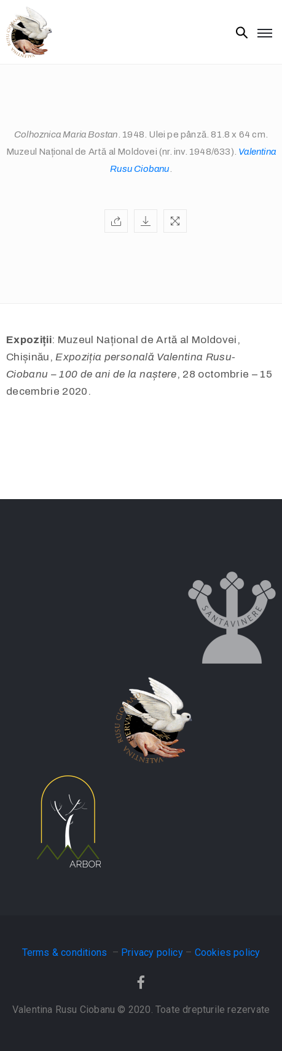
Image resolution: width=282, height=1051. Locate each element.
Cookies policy (227, 952)
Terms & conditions (66, 952)
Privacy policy (152, 952)
